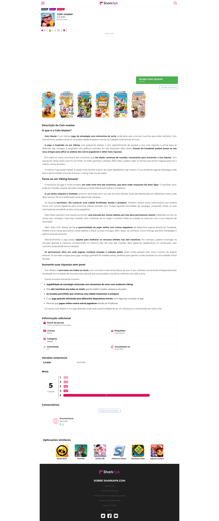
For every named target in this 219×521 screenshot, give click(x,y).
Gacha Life (100, 459)
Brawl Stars (62, 459)
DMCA (109, 510)
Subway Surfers (157, 459)
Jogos (52, 9)
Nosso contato (109, 505)
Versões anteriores (168, 87)
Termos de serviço (109, 490)
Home (44, 9)
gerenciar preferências (109, 500)
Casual (60, 9)
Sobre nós (109, 486)
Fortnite (81, 459)
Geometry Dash (138, 459)
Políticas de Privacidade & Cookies (109, 495)
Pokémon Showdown (119, 459)
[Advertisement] (109, 54)
